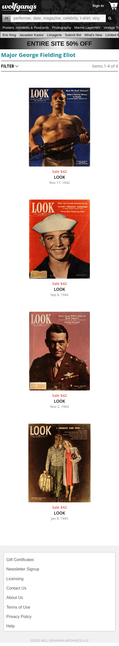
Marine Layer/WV (87, 27)
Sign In (98, 6)
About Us (14, 597)
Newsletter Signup (22, 569)
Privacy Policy (19, 616)
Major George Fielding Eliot (38, 54)
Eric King (9, 35)
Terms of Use (18, 607)
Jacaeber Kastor (31, 35)
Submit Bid (73, 35)
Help (10, 626)
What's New (93, 35)
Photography (61, 27)
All (6, 18)
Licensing (15, 579)
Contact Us (16, 588)
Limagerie (54, 35)
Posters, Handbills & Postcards (26, 27)
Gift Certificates (20, 560)
